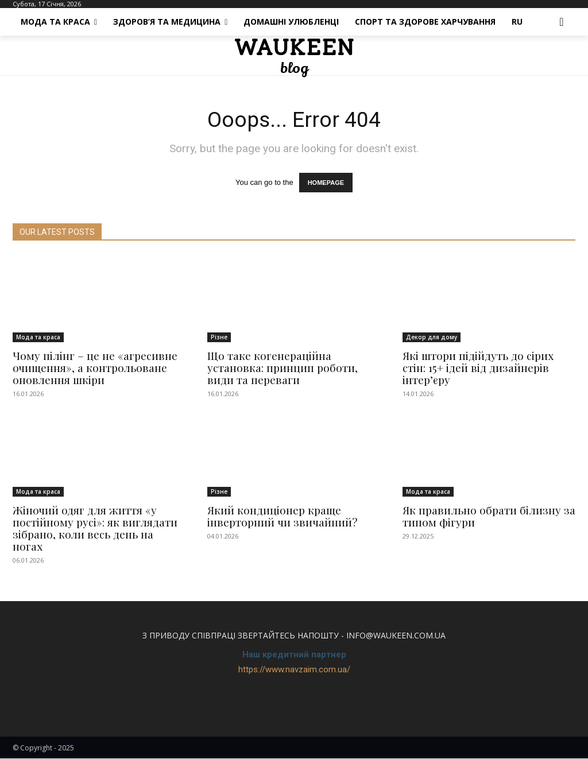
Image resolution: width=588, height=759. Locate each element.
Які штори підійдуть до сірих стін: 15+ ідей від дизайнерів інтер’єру (478, 368)
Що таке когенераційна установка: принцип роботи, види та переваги (282, 368)
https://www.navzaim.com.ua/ (294, 670)
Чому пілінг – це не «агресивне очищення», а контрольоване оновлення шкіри (95, 368)
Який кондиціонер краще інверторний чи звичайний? (282, 516)
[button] (561, 22)
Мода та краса (38, 338)
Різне (219, 338)
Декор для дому (431, 338)
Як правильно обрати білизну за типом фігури (489, 516)
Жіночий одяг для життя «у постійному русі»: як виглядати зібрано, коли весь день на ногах (95, 528)
